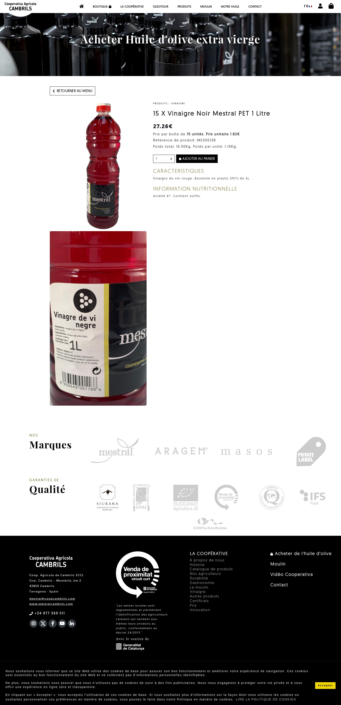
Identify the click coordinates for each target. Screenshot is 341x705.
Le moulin (199, 587)
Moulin (206, 6)
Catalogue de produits (211, 569)
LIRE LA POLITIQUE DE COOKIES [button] (266, 699)
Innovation (200, 610)
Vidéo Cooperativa (291, 575)
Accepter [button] (325, 685)
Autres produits (204, 596)
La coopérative (132, 6)
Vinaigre (178, 104)
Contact (255, 6)
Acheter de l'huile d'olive (301, 554)
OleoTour (160, 6)
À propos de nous (207, 560)
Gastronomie (202, 583)
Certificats (199, 601)
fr (308, 6)
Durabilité (199, 578)
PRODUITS (184, 6)
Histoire (197, 565)
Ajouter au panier (197, 159)
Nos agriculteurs (205, 574)
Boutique (102, 6)
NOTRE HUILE (230, 6)
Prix (193, 605)
